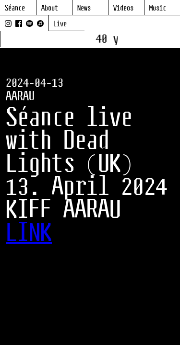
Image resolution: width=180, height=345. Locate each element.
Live (60, 24)
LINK (29, 233)
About (49, 8)
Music (157, 8)
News (84, 8)
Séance (15, 8)
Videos (123, 8)
